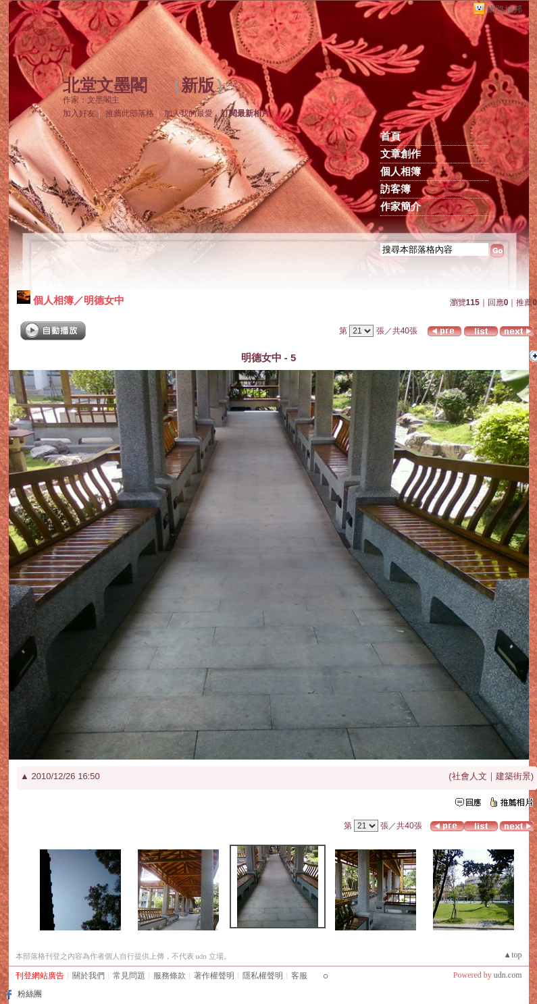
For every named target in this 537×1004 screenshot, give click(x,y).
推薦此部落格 (129, 113)
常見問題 (129, 975)
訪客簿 (395, 189)
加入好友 (79, 113)
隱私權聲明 (262, 975)
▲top (512, 954)
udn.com (508, 975)
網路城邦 (504, 9)
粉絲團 (30, 994)
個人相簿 (400, 171)
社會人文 (469, 776)
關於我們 (88, 975)
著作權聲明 (214, 975)
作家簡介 (400, 206)
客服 (299, 975)
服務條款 (169, 975)
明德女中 (104, 300)
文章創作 (400, 154)
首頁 (390, 136)
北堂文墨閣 (105, 85)
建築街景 (513, 776)
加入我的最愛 (188, 113)
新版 (198, 85)
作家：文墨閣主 (91, 100)
